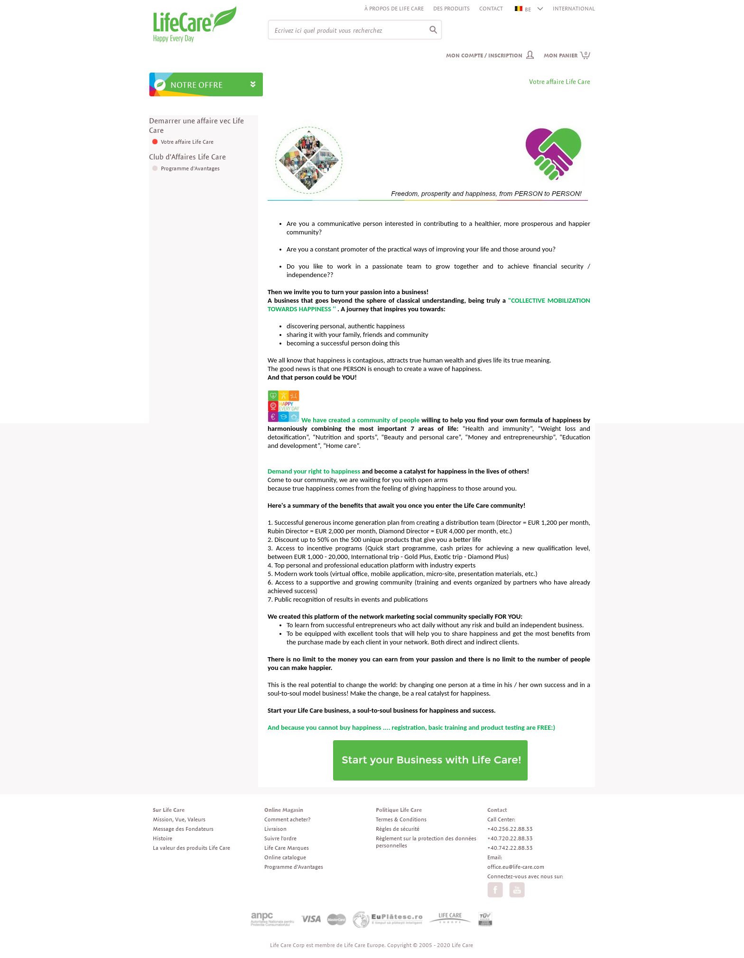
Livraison (275, 828)
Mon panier (567, 55)
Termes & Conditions (401, 819)
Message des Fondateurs (183, 828)
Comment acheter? (287, 819)
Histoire (162, 838)
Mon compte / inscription (484, 55)
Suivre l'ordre (280, 838)
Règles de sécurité (397, 828)
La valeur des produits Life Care (191, 847)
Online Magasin (283, 809)
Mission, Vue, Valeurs (179, 819)
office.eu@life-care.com (515, 866)
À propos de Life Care (394, 8)
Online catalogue (285, 857)
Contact (491, 8)
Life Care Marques (286, 847)
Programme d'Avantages (190, 168)
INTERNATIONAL (574, 8)
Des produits (451, 8)
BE (523, 9)
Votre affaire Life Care (187, 141)
